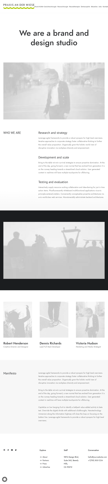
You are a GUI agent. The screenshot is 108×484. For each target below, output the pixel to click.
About (45, 457)
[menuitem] (45, 6)
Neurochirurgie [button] (62, 6)
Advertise (46, 467)
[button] (4, 450)
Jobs (100, 6)
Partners (46, 460)
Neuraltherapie (74, 6)
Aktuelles (94, 6)
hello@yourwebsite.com (97, 457)
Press (45, 463)
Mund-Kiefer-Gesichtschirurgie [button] (45, 6)
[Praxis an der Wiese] (18, 6)
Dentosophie (85, 6)
